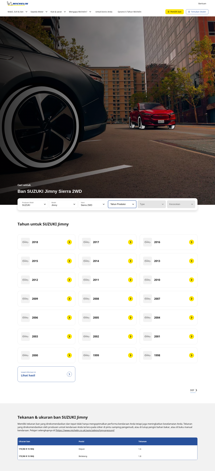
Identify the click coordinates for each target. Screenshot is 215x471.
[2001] (168, 336)
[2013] (168, 261)
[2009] (46, 299)
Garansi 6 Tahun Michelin (129, 11)
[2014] (107, 261)
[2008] (107, 299)
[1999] (107, 355)
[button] (44, 204)
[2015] (46, 261)
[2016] (168, 242)
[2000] (46, 355)
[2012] (46, 280)
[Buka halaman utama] (18, 3)
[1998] (168, 355)
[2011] (107, 280)
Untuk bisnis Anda (103, 11)
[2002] (107, 336)
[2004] (168, 317)
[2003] (46, 336)
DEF (193, 390)
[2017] (107, 242)
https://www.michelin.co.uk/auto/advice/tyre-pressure (85, 430)
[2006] (46, 317)
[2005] (107, 317)
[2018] (46, 242)
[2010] (168, 280)
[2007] (168, 299)
